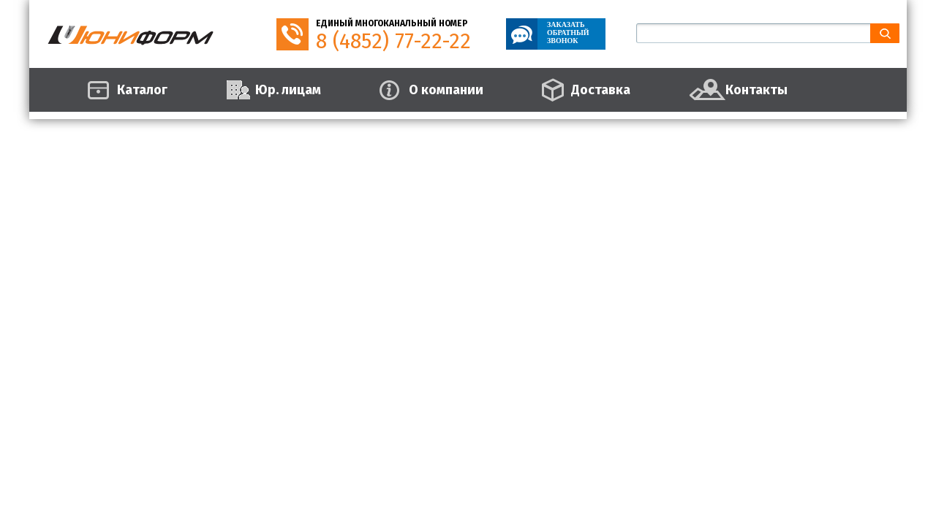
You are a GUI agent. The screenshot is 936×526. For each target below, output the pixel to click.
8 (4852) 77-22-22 (393, 41)
